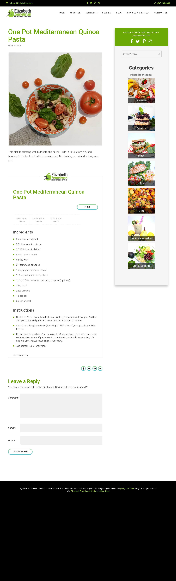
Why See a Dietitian (138, 13)
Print (87, 207)
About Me (75, 13)
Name (11, 428)
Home (62, 13)
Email (11, 440)
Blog (119, 13)
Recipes (106, 13)
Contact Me (161, 13)
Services (92, 13)
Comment (13, 397)
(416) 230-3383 (163, 3)
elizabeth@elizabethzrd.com (21, 3)
